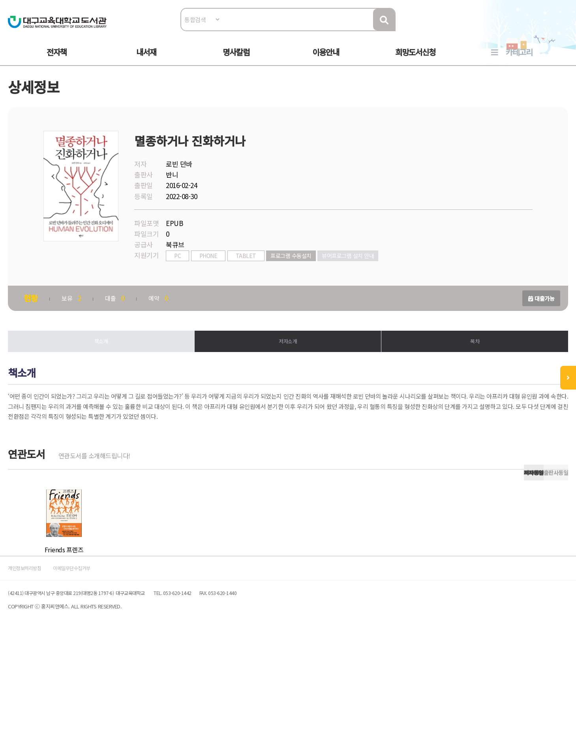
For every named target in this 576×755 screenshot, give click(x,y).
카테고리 (519, 60)
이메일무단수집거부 (100, 678)
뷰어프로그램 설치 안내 (352, 275)
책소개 (103, 363)
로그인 (558, 30)
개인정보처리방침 (36, 678)
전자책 (57, 60)
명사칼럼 (236, 60)
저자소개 (288, 363)
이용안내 (325, 60)
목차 (472, 363)
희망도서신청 (415, 60)
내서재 (146, 60)
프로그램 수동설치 (294, 275)
